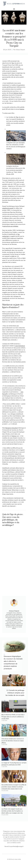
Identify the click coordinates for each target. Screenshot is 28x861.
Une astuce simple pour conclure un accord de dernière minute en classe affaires (12, 741)
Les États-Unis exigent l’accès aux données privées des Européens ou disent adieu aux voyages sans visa (12, 811)
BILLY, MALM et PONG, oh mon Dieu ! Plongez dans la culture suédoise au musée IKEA (13, 717)
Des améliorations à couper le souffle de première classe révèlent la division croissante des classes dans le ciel (13, 787)
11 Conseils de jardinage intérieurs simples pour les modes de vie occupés (15, 692)
